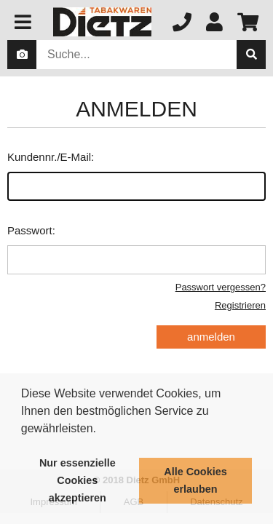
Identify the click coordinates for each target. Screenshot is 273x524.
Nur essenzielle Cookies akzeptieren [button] (77, 480)
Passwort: (136, 249)
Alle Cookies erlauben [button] (195, 480)
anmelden (211, 336)
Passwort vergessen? (220, 287)
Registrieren (240, 305)
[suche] (251, 54)
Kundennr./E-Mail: (136, 176)
